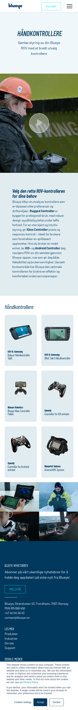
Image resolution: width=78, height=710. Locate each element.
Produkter (11, 634)
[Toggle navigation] (69, 6)
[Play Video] (39, 123)
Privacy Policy (30, 682)
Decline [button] (56, 702)
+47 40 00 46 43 (14, 613)
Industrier (11, 638)
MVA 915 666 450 (15, 608)
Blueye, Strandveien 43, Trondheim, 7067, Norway (37, 603)
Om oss (9, 643)
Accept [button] (40, 702)
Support (10, 648)
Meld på (15, 589)
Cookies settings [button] (22, 702)
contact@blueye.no (17, 617)
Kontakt (51, 6)
